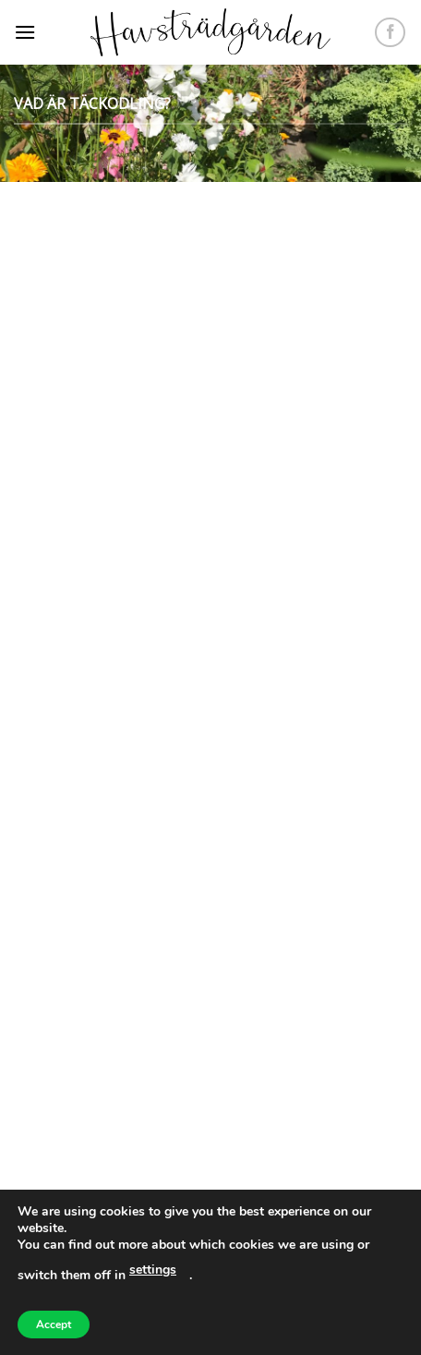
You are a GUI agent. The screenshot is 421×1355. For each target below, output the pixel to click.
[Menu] (25, 31)
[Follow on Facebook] (390, 33)
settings (152, 1269)
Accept (53, 1324)
